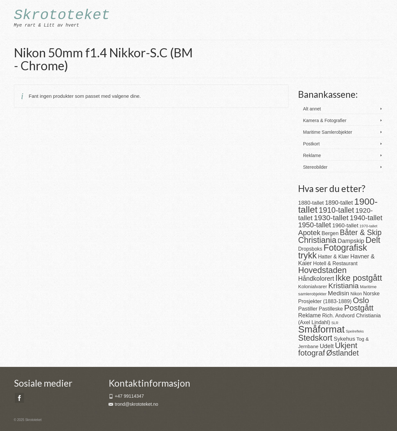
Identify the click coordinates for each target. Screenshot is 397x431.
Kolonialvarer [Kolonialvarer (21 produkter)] (312, 286)
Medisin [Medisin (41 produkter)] (338, 293)
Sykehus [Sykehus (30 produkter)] (344, 338)
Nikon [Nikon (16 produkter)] (356, 293)
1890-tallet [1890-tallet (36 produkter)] (339, 202)
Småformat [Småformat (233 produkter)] (321, 329)
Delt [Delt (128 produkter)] (373, 239)
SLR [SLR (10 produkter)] (334, 323)
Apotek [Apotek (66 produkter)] (309, 233)
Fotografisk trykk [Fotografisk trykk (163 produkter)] (332, 251)
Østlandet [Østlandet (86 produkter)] (342, 353)
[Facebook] (19, 398)
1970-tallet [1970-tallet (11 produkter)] (368, 226)
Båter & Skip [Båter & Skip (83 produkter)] (361, 232)
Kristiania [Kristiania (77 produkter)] (343, 285)
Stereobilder (315, 167)
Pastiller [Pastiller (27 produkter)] (308, 309)
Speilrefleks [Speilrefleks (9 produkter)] (355, 331)
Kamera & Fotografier (324, 120)
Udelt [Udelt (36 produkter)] (327, 346)
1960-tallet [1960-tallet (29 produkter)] (345, 225)
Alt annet (312, 108)
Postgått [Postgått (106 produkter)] (359, 307)
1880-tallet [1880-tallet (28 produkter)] (311, 203)
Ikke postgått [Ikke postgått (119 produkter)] (358, 277)
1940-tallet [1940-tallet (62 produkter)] (366, 218)
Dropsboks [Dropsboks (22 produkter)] (310, 249)
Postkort (311, 143)
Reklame (312, 155)
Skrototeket (62, 15)
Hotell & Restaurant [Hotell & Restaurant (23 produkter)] (335, 263)
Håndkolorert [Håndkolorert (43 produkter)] (316, 278)
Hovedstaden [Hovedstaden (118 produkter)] (322, 270)
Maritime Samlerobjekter (327, 132)
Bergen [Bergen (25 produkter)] (329, 233)
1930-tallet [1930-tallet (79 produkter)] (331, 217)
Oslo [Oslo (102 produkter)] (361, 300)
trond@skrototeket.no (133, 404)
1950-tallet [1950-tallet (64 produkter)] (314, 225)
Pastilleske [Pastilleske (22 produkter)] (331, 309)
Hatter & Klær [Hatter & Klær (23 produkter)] (333, 256)
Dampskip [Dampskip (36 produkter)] (351, 240)
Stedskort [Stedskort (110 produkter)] (315, 337)
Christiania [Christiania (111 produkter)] (317, 239)
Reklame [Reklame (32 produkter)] (309, 315)
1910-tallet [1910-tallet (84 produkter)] (336, 210)
